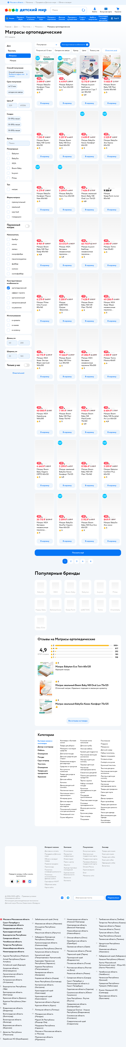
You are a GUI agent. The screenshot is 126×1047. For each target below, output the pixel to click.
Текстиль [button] (42, 764)
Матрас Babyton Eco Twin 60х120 (73, 666)
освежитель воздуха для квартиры (68, 762)
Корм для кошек (108, 854)
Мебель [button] (41, 750)
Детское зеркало (66, 801)
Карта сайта (49, 887)
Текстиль (26, 27)
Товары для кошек (108, 851)
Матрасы (39, 27)
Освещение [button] (43, 753)
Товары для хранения (109, 805)
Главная (8, 27)
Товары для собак (108, 857)
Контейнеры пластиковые (106, 821)
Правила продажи (51, 864)
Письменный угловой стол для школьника (68, 810)
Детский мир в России (13, 903)
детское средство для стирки (68, 758)
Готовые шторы (106, 759)
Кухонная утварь (86, 813)
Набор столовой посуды (86, 785)
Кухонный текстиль (108, 765)
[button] (114, 18)
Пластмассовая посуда (88, 800)
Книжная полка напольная (86, 742)
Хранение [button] (42, 777)
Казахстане (27, 903)
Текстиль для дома (107, 768)
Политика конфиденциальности (53, 871)
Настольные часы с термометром (67, 794)
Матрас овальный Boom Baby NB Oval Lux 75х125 (81, 685)
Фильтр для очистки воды (88, 809)
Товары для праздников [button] (43, 772)
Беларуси (36, 903)
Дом (16, 27)
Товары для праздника (109, 789)
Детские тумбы (86, 746)
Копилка (63, 782)
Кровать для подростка (89, 752)
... (87, 561)
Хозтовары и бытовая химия (68, 742)
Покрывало (84, 819)
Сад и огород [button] (43, 760)
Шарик (103, 795)
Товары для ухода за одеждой (67, 775)
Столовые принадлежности (86, 804)
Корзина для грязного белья (109, 808)
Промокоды (49, 867)
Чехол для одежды (107, 813)
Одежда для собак (108, 863)
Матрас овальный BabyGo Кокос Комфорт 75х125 (82, 703)
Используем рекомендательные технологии (21, 901)
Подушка (104, 744)
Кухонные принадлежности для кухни (88, 790)
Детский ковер (106, 750)
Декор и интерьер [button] (45, 747)
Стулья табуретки (66, 817)
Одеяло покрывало (108, 756)
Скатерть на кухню (108, 762)
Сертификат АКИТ (52, 881)
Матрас (13, 60)
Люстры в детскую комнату (87, 761)
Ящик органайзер (107, 801)
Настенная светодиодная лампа (88, 769)
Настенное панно (66, 790)
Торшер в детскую (87, 765)
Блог (85, 873)
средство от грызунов (68, 767)
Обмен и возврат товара (51, 860)
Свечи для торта (107, 792)
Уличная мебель (86, 749)
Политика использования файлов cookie (50, 877)
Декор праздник (107, 798)
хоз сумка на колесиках (65, 770)
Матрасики (105, 747)
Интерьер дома (66, 798)
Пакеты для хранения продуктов (88, 777)
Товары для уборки (67, 746)
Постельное (105, 741)
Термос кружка (86, 781)
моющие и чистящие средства (68, 750)
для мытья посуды (67, 754)
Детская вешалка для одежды (108, 816)
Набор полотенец (107, 753)
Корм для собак (108, 860)
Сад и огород (85, 816)
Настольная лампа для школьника (88, 756)
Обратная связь (50, 884)
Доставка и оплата (51, 851)
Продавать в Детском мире (53, 855)
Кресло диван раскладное (65, 805)
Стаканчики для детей (88, 773)
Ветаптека (106, 866)
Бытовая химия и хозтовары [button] (45, 742)
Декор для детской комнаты (67, 786)
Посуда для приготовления (86, 796)
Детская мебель (66, 779)
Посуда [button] (41, 757)
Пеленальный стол (67, 814)
